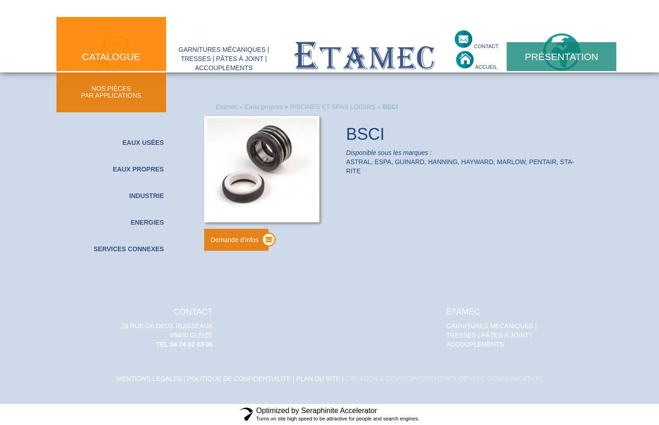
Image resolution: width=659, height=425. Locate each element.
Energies (147, 222)
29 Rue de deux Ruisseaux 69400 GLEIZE (164, 328)
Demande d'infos (235, 239)
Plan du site (318, 378)
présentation (561, 56)
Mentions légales (149, 378)
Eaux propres (138, 169)
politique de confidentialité (239, 378)
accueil (485, 67)
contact (485, 46)
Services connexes (129, 249)
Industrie (146, 195)
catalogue (111, 56)
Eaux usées (143, 142)
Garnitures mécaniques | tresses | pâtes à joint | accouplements (494, 328)
